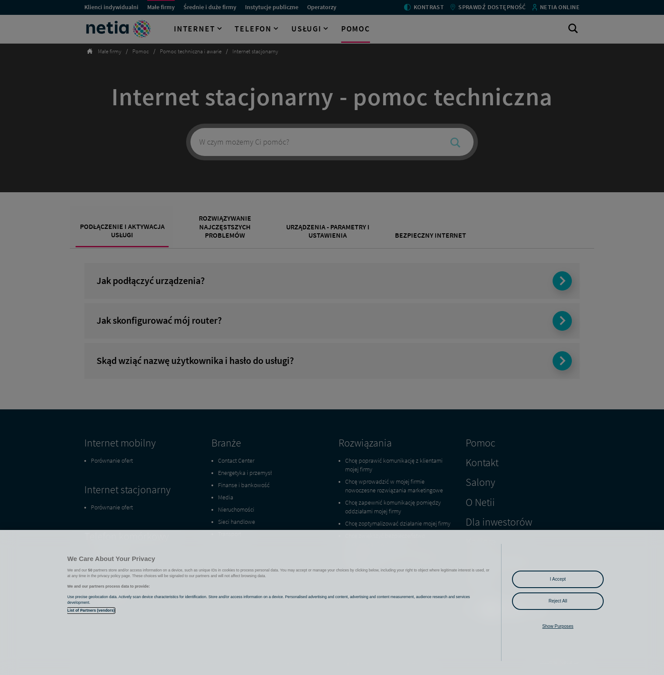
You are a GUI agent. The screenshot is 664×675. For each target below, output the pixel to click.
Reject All (558, 601)
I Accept (558, 579)
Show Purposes (557, 626)
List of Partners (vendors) (91, 610)
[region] (332, 602)
